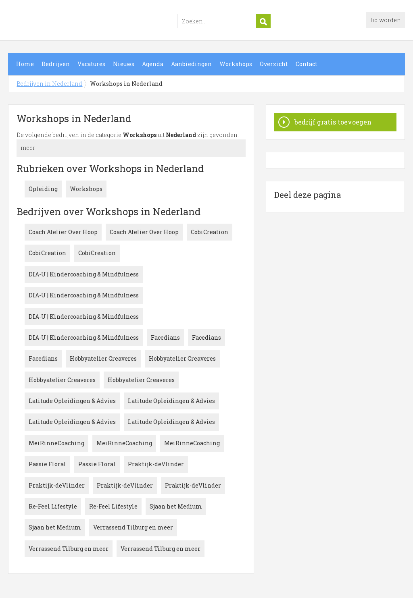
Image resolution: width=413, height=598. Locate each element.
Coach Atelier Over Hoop (63, 232)
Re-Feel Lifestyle (53, 506)
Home (25, 64)
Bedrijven (56, 64)
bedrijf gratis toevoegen (332, 122)
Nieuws (123, 64)
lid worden (385, 20)
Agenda (152, 64)
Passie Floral (47, 464)
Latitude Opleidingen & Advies (72, 401)
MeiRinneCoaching (56, 443)
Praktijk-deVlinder (156, 464)
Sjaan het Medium (176, 506)
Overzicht (274, 64)
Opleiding (43, 189)
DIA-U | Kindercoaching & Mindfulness (84, 274)
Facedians (165, 337)
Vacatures (91, 64)
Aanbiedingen (191, 64)
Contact (306, 64)
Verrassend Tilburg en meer (133, 527)
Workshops (235, 64)
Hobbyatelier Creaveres (103, 358)
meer (28, 148)
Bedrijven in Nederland (109, 21)
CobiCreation (209, 232)
